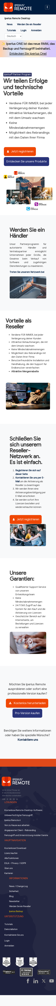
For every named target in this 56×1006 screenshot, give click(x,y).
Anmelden (36, 30)
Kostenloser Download (15, 848)
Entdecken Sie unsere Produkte (26, 161)
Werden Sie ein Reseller (29, 24)
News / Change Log (18, 886)
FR (14, 799)
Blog (11, 896)
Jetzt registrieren (20, 151)
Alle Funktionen (11, 858)
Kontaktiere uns (28, 740)
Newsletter (14, 901)
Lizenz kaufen (11, 853)
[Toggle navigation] (47, 7)
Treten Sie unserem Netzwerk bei (27, 272)
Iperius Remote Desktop (17, 18)
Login (23, 30)
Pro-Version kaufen (27, 713)
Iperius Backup (16, 911)
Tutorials (11, 30)
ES (17, 799)
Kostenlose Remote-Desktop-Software (23, 810)
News (9, 24)
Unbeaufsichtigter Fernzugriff (18, 815)
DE (10, 799)
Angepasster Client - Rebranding (20, 830)
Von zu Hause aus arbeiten (16, 825)
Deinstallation (11, 929)
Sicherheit (14, 891)
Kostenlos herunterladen (27, 703)
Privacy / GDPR (18, 863)
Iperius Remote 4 (12, 820)
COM (3, 799)
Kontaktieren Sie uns (14, 935)
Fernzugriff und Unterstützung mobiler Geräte (26, 835)
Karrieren (8, 873)
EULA (6, 863)
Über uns (8, 868)
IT (7, 799)
